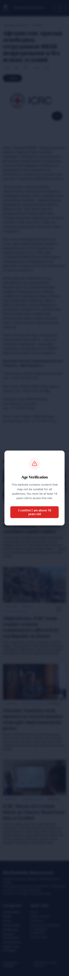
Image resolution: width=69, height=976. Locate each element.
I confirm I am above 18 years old (34, 512)
